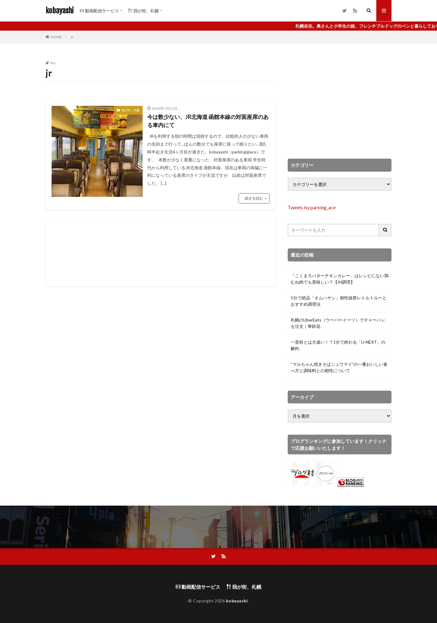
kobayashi (60, 10)
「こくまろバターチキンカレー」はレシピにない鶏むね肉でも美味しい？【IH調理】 (339, 279)
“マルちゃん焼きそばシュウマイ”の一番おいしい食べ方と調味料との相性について (339, 367)
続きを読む (254, 198)
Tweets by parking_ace (312, 207)
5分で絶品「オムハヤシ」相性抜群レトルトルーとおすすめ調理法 (339, 301)
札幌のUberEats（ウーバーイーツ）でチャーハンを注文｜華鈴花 (338, 323)
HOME (56, 37)
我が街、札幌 (143, 10)
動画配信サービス (99, 10)
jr (72, 37)
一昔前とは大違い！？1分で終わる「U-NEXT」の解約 (338, 345)
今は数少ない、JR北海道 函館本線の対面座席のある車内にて (208, 120)
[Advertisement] (160, 252)
